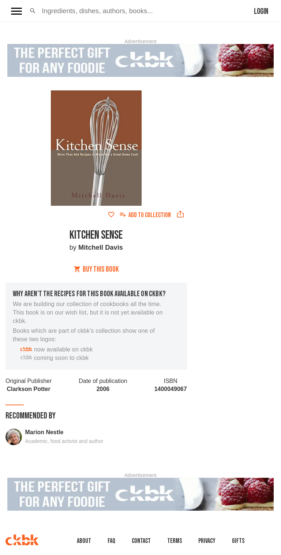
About (84, 541)
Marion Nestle (44, 432)
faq (111, 541)
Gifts (238, 541)
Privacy (207, 541)
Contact (141, 541)
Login (261, 11)
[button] (32, 11)
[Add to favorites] (111, 214)
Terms (174, 541)
